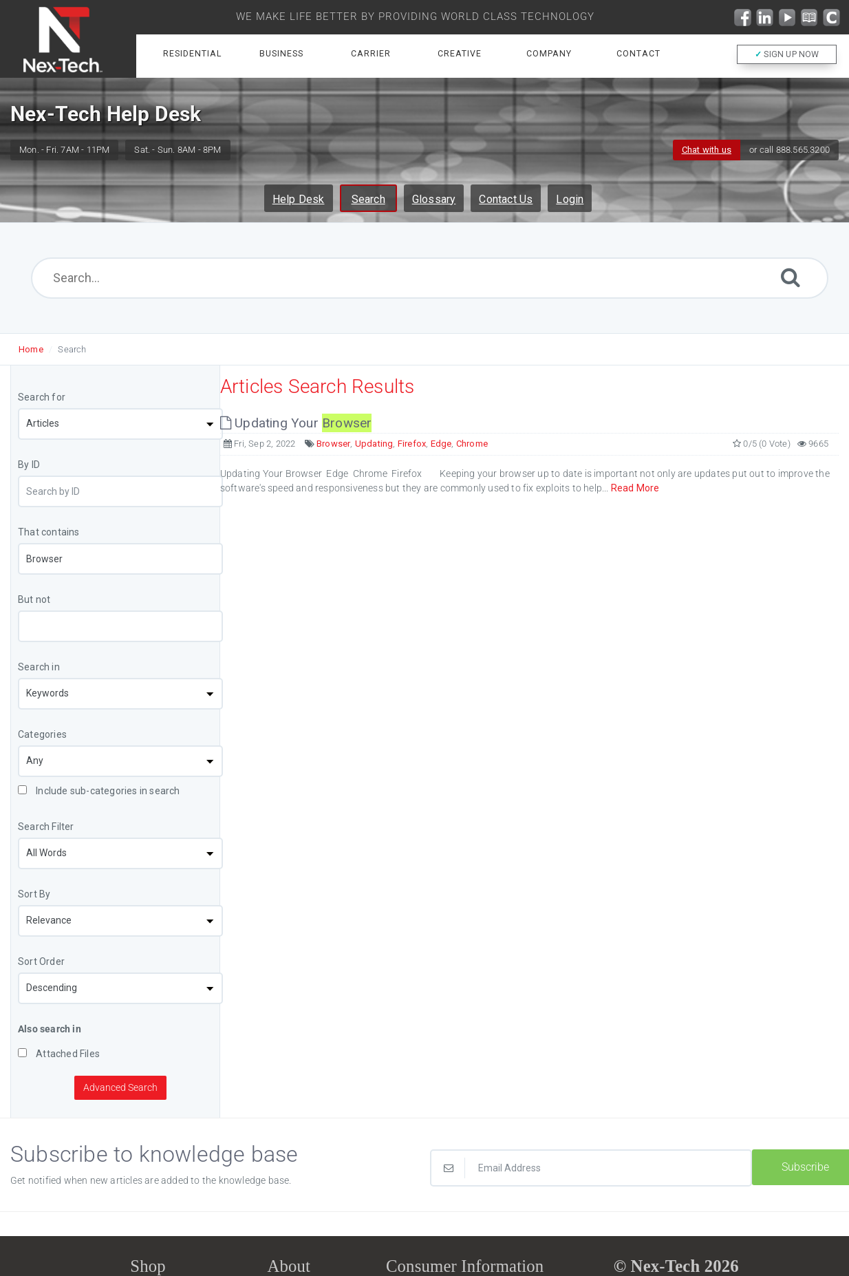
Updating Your (296, 423)
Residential (192, 54)
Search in (39, 666)
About (288, 1266)
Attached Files (59, 1053)
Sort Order (41, 961)
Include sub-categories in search (99, 790)
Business (281, 54)
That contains (49, 532)
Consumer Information (465, 1266)
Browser (333, 443)
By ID (29, 464)
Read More (635, 487)
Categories (42, 734)
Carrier (371, 54)
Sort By (34, 894)
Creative (460, 54)
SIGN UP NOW (787, 54)
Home (31, 349)
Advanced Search (120, 1087)
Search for (41, 397)
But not (34, 599)
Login (569, 199)
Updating (374, 443)
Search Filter (46, 826)
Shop (148, 1266)
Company (549, 54)
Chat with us (706, 150)
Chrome (472, 443)
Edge (441, 443)
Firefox (412, 443)
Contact (638, 54)
